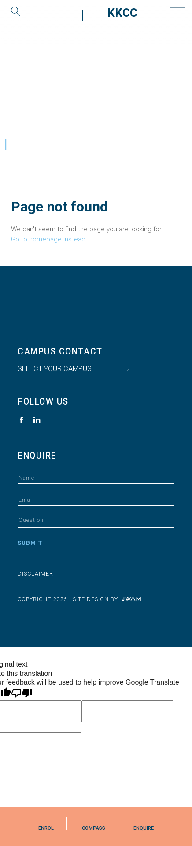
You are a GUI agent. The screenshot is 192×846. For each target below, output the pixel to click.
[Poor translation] (21, 693)
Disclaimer (35, 573)
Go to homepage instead (48, 239)
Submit (30, 542)
